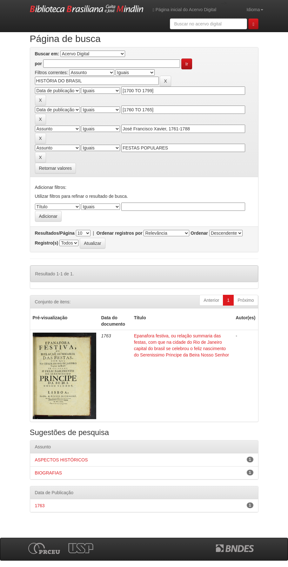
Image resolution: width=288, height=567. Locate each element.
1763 (40, 505)
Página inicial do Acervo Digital (184, 9)
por (38, 63)
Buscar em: (47, 53)
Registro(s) (46, 242)
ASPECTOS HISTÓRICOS (61, 459)
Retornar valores (55, 168)
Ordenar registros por (120, 233)
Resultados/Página (55, 233)
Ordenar (199, 233)
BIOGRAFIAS (48, 472)
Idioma (254, 9)
